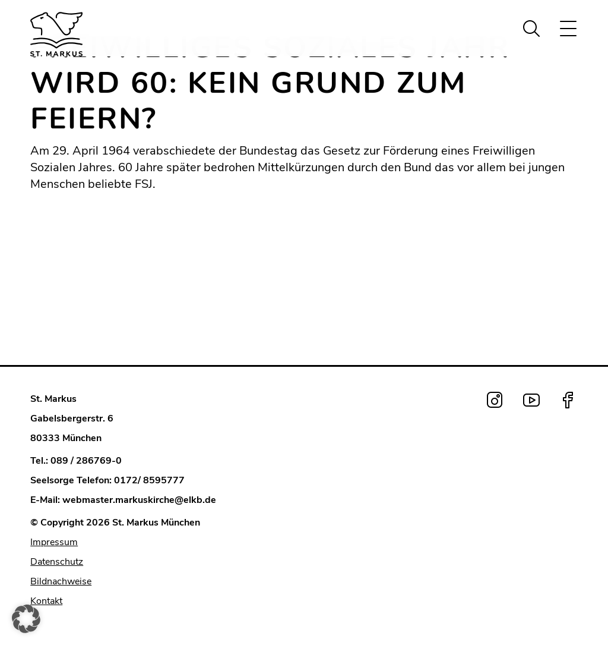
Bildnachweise (60, 581)
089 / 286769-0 (86, 460)
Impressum (54, 542)
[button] (26, 619)
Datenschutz (56, 561)
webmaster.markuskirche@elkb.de (139, 499)
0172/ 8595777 (149, 480)
